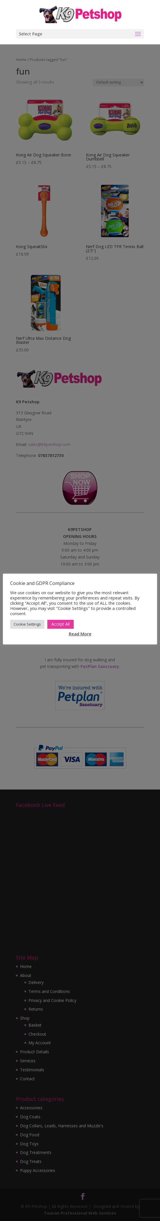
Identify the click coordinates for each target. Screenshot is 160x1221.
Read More (80, 634)
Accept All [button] (60, 624)
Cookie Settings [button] (27, 624)
